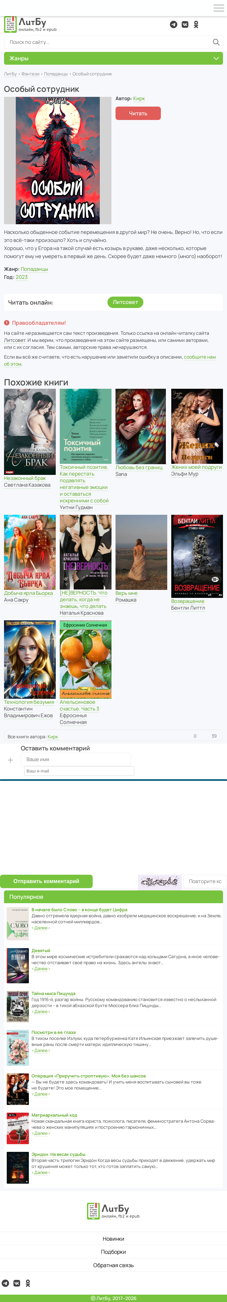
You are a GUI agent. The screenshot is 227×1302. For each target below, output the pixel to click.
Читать (138, 113)
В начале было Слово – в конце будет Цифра (79, 910)
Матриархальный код (54, 1115)
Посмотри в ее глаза (54, 1032)
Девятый (41, 950)
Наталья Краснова (81, 612)
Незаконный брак (25, 478)
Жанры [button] (114, 58)
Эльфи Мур (184, 473)
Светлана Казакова (27, 484)
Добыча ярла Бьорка (28, 593)
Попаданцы (56, 74)
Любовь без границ (139, 467)
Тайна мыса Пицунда (53, 993)
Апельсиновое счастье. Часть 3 (79, 705)
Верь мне (127, 593)
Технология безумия (29, 701)
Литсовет (125, 302)
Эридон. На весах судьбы (58, 1154)
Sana (121, 474)
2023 (22, 277)
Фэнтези (30, 74)
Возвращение (188, 601)
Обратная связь (113, 1265)
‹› (41, 928)
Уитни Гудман (76, 507)
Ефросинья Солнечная (73, 719)
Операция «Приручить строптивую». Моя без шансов (89, 1076)
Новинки (113, 1238)
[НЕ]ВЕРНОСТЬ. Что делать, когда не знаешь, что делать (83, 599)
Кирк (139, 98)
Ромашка (126, 599)
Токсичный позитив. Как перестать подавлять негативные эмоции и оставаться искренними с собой (84, 483)
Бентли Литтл (188, 607)
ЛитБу (10, 74)
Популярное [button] (26, 897)
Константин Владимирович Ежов (28, 712)
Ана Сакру (16, 599)
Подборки (113, 1251)
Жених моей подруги (196, 467)
